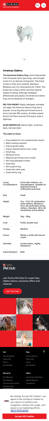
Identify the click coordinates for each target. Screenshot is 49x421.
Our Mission (8, 377)
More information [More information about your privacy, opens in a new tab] (19, 411)
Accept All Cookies (24, 416)
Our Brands (7, 365)
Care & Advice (8, 356)
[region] (24, 405)
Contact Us (30, 383)
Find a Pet (7, 359)
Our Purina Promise (11, 383)
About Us (7, 373)
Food (5, 362)
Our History (7, 380)
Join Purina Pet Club (34, 377)
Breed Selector (32, 380)
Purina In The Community (8, 387)
